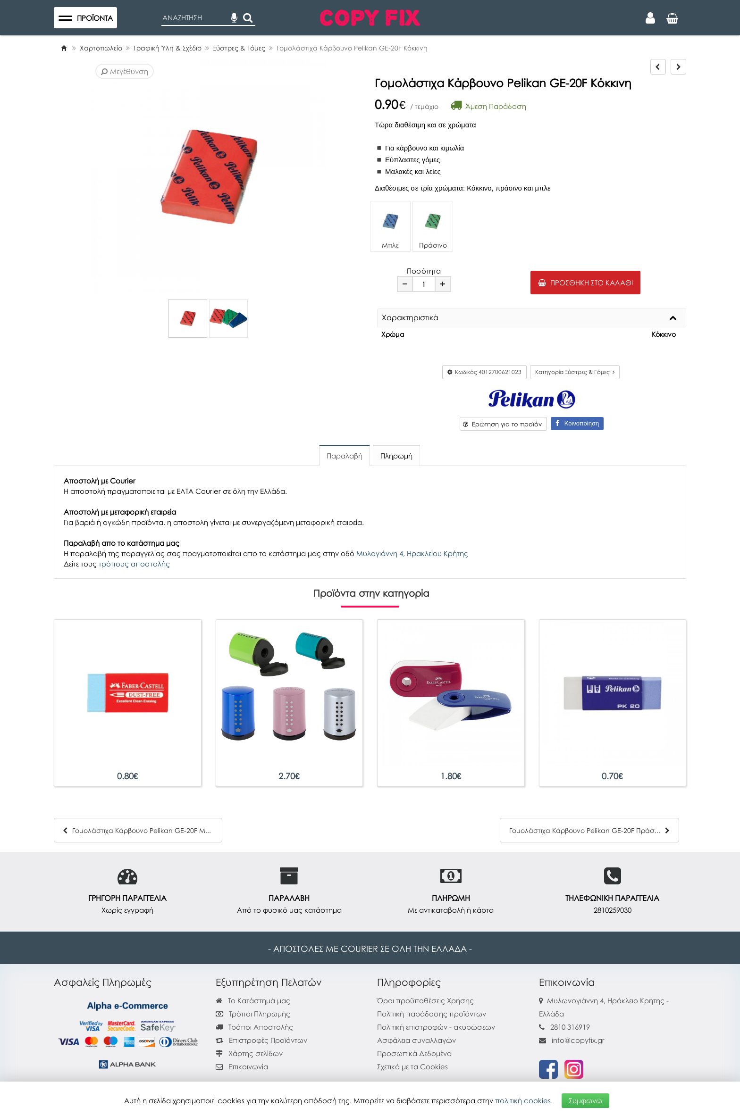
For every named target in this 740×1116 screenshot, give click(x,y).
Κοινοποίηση (577, 423)
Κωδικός (484, 371)
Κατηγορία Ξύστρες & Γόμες (574, 371)
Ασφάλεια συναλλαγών (416, 1040)
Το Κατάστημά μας (253, 1000)
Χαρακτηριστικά (410, 318)
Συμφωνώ (585, 1100)
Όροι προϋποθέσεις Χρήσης (425, 1000)
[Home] (64, 48)
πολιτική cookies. (524, 1100)
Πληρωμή (396, 455)
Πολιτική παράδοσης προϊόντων (431, 1013)
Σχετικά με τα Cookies (412, 1066)
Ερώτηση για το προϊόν (502, 424)
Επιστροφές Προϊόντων (261, 1040)
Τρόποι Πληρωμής (253, 1013)
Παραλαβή (344, 455)
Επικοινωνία (248, 1066)
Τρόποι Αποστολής (254, 1027)
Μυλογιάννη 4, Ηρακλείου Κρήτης (412, 553)
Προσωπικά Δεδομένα (414, 1053)
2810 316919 (570, 1027)
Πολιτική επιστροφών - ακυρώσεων (436, 1027)
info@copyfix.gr (572, 1040)
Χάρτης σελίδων (249, 1053)
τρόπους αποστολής (134, 563)
